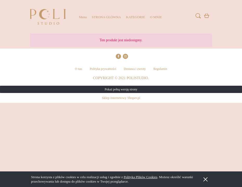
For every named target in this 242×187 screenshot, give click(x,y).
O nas (78, 69)
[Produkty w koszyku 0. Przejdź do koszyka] (207, 17)
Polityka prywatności (103, 69)
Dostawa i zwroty (135, 69)
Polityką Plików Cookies (140, 177)
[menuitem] (83, 17)
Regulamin (160, 69)
